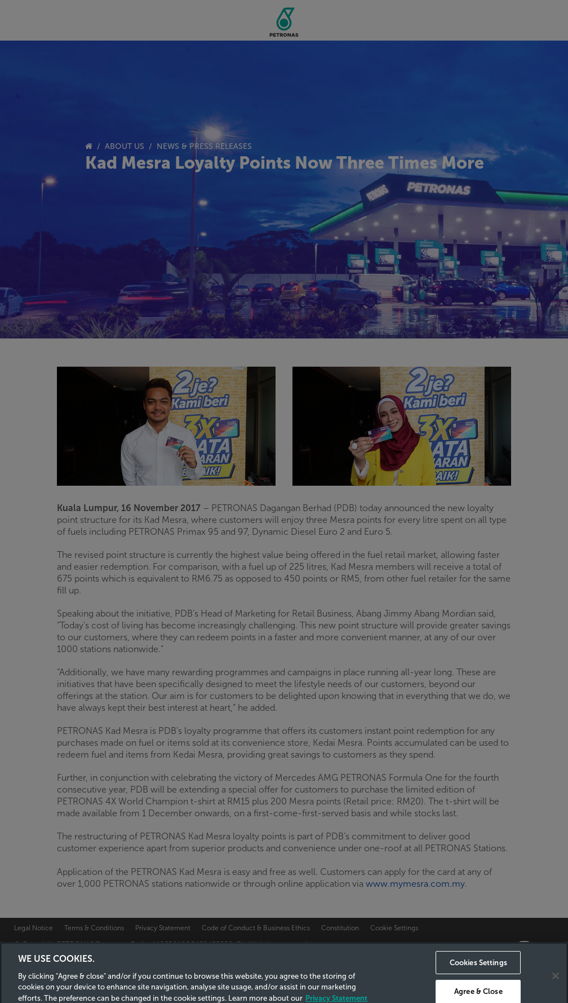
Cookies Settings (478, 973)
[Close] (555, 986)
